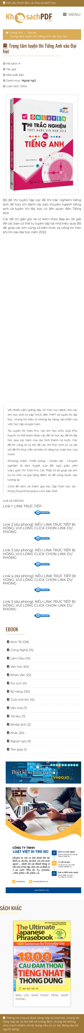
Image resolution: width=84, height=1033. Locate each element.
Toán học (52, 410)
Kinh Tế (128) (18, 642)
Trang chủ (14, 32)
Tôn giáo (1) (17, 749)
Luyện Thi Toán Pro (26, 470)
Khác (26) (15, 733)
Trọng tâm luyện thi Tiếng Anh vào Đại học (38, 36)
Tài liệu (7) (16, 716)
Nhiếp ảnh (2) (19, 724)
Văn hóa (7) (17, 708)
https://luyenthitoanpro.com (26, 491)
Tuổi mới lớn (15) (21, 699)
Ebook (32, 32)
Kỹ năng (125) (18, 691)
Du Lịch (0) (17, 683)
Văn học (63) (18, 666)
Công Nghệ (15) (20, 650)
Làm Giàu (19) (18, 658)
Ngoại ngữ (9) (19, 741)
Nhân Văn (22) (19, 675)
